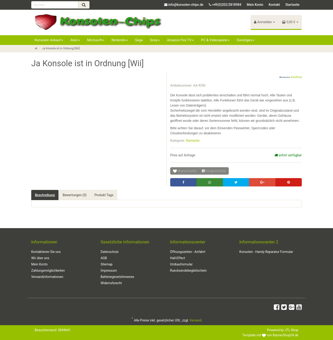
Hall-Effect (177, 258)
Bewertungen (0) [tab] (74, 195)
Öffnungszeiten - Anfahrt (187, 252)
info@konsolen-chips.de (185, 4)
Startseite (292, 4)
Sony (155, 40)
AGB (104, 258)
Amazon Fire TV (180, 40)
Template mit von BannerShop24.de (270, 335)
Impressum (109, 270)
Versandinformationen (47, 277)
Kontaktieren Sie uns (46, 252)
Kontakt (274, 4)
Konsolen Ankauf (49, 40)
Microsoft (96, 40)
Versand (195, 320)
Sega (139, 40)
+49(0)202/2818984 (226, 4)
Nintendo (119, 40)
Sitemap (106, 264)
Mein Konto (255, 4)
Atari (75, 40)
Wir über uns (40, 258)
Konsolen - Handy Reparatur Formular (266, 252)
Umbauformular (181, 264)
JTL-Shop (291, 330)
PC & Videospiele (215, 40)
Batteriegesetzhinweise (117, 277)
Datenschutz (110, 252)
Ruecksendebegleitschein (188, 270)
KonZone (290, 77)
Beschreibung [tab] (45, 195)
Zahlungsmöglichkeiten (48, 270)
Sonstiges (245, 40)
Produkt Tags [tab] (103, 195)
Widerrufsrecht (111, 283)
